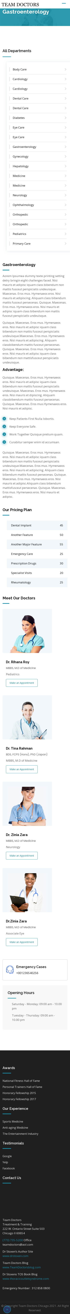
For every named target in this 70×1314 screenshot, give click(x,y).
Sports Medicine (13, 1121)
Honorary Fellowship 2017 (19, 1099)
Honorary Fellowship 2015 (19, 1093)
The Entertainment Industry (20, 1134)
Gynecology (20, 156)
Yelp (5, 1162)
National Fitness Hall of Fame (21, 1081)
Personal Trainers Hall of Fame (22, 1087)
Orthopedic (20, 214)
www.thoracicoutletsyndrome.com (26, 1279)
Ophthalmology (23, 205)
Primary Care (21, 243)
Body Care (20, 69)
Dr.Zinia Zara (16, 921)
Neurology (20, 195)
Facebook (9, 1168)
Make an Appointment (22, 682)
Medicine (19, 176)
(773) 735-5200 (13, 1240)
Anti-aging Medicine (15, 1127)
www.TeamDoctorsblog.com (22, 1267)
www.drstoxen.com (15, 1256)
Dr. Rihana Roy (17, 662)
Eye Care (18, 127)
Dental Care (20, 98)
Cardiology (20, 79)
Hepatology (21, 166)
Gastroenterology (24, 147)
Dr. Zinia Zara (17, 835)
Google (7, 1156)
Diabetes (19, 118)
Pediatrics (19, 234)
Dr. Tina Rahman (19, 748)
